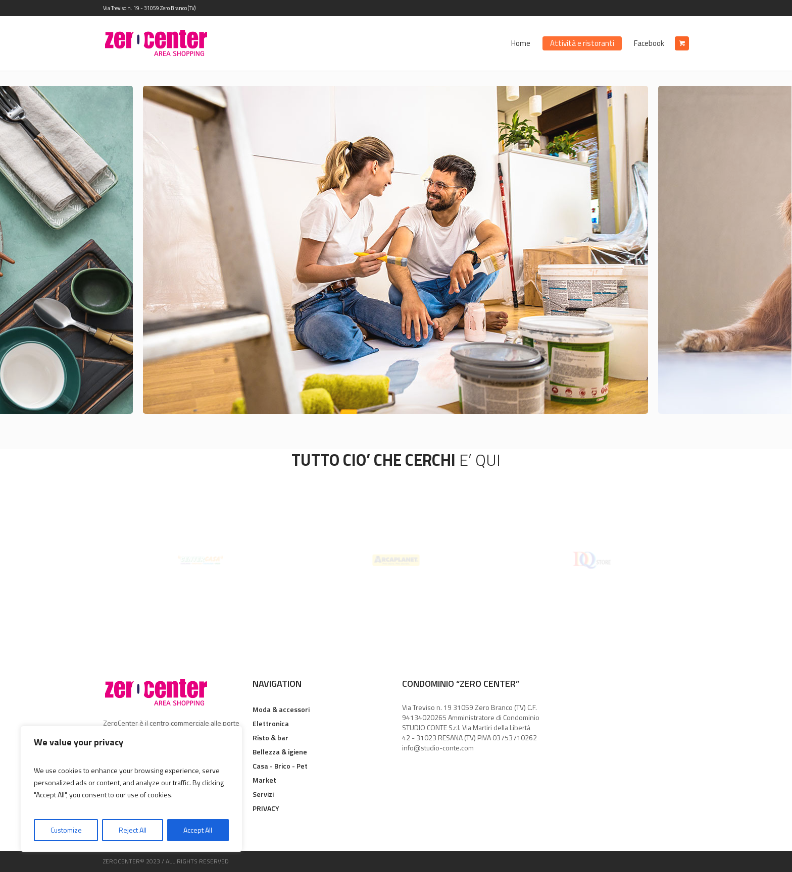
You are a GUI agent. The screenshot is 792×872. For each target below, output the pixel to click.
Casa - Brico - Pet (280, 765)
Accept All (197, 830)
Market (264, 780)
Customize (66, 830)
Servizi (263, 794)
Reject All (132, 830)
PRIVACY (266, 808)
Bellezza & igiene (280, 751)
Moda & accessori (281, 709)
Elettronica (271, 723)
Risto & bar (270, 737)
